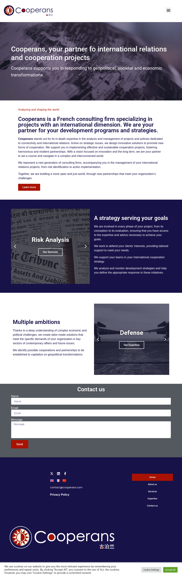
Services (152, 491)
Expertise (152, 498)
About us (152, 484)
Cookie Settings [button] (151, 569)
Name (15, 396)
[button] (169, 10)
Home (152, 477)
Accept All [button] (170, 569)
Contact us (91, 389)
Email (14, 408)
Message (17, 419)
